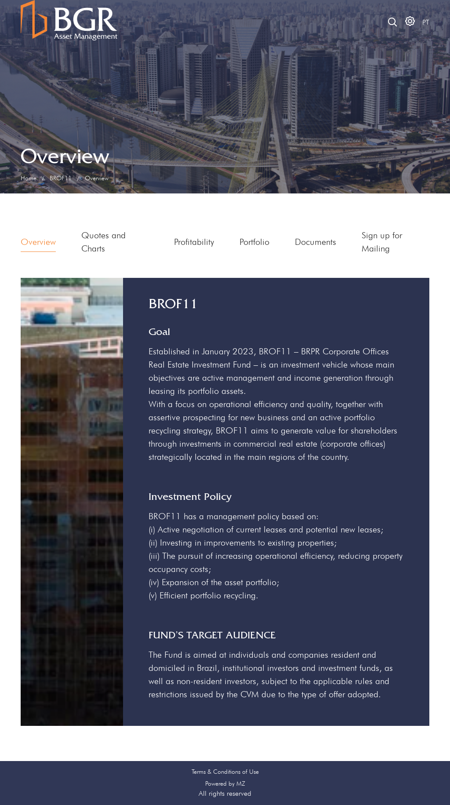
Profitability (194, 242)
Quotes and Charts (103, 242)
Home (28, 178)
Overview (38, 242)
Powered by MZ (225, 783)
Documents (315, 242)
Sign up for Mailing (382, 242)
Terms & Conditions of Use (225, 771)
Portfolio (254, 242)
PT (425, 22)
